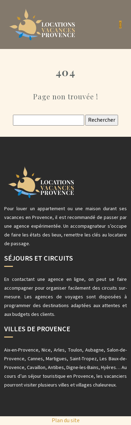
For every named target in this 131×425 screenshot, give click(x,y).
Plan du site (66, 420)
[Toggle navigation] (120, 24)
